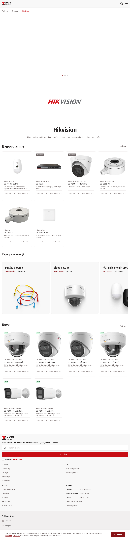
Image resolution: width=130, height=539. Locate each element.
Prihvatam (13, 459)
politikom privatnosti (12, 536)
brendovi (15, 11)
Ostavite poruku (71, 506)
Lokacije (5, 473)
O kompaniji (6, 469)
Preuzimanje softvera (73, 469)
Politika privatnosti (8, 516)
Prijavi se (65, 454)
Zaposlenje (6, 476)
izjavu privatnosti (16, 459)
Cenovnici (5, 493)
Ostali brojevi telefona (74, 502)
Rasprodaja (6, 501)
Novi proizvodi (7, 505)
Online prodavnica (8, 490)
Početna (5, 11)
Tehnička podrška (72, 473)
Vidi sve (124, 146)
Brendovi (5, 497)
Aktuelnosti (6, 480)
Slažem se (118, 534)
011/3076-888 (85, 490)
